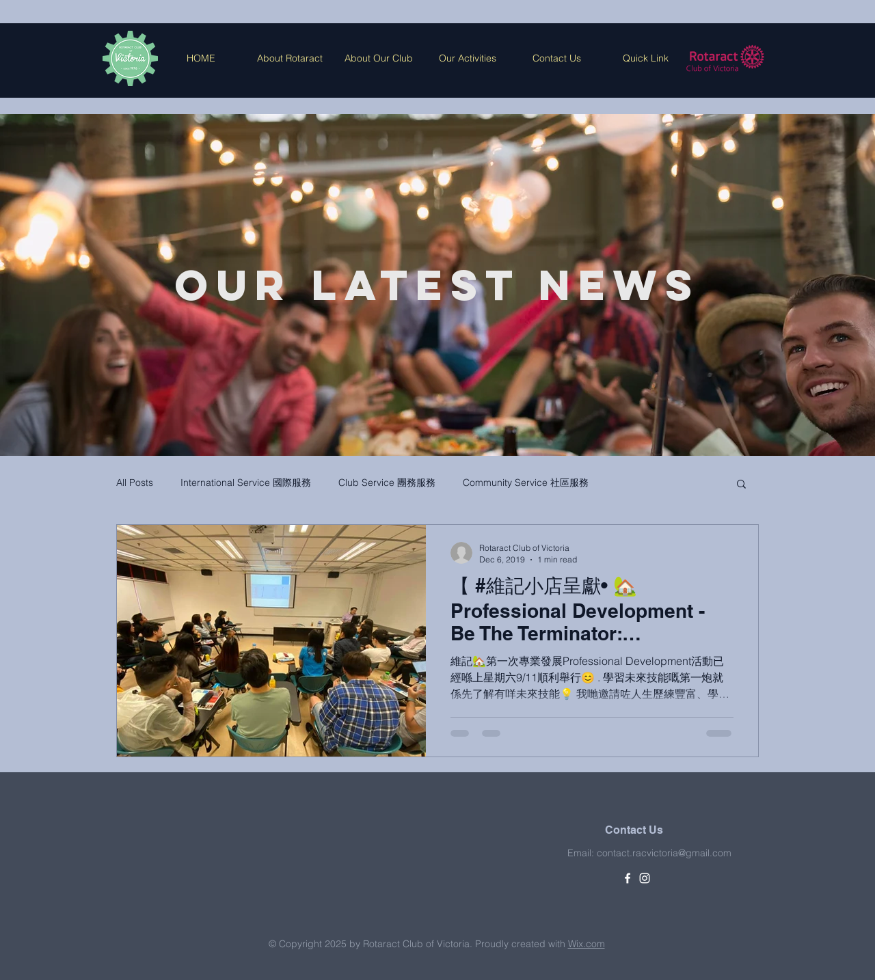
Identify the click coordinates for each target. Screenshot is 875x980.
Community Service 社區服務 (526, 482)
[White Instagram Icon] (644, 878)
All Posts (134, 482)
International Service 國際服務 (245, 482)
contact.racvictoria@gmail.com (664, 853)
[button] (741, 485)
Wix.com (586, 944)
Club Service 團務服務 (386, 482)
